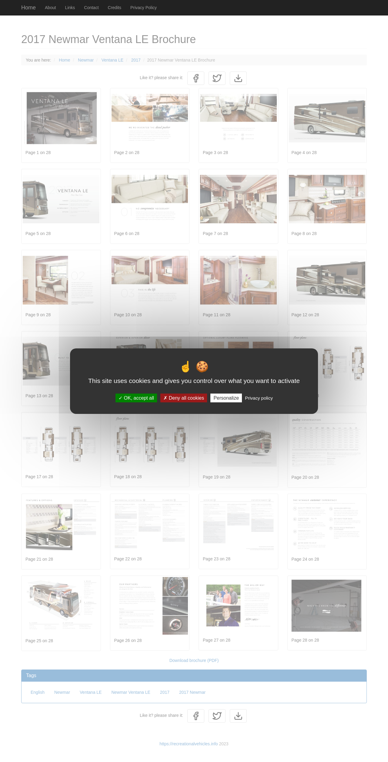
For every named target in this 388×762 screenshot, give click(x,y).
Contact (91, 7)
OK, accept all (136, 397)
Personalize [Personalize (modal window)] (226, 397)
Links (70, 7)
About (50, 7)
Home (28, 8)
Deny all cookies (183, 397)
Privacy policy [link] (259, 397)
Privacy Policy (143, 7)
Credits (114, 7)
